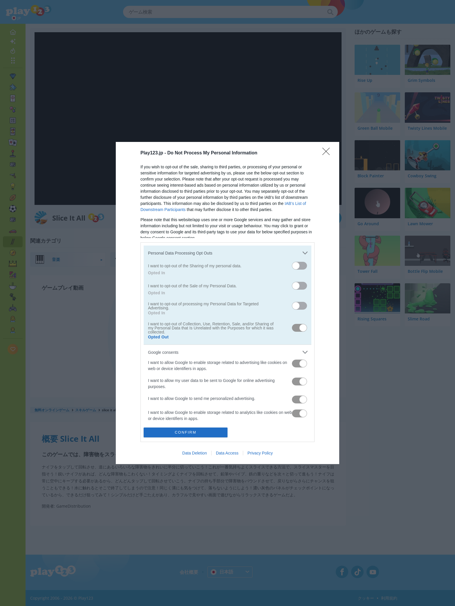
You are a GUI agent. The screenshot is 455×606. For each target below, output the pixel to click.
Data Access (227, 453)
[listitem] (227, 253)
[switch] (299, 266)
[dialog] (227, 303)
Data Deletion (194, 453)
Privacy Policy (260, 453)
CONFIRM (185, 432)
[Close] (327, 153)
